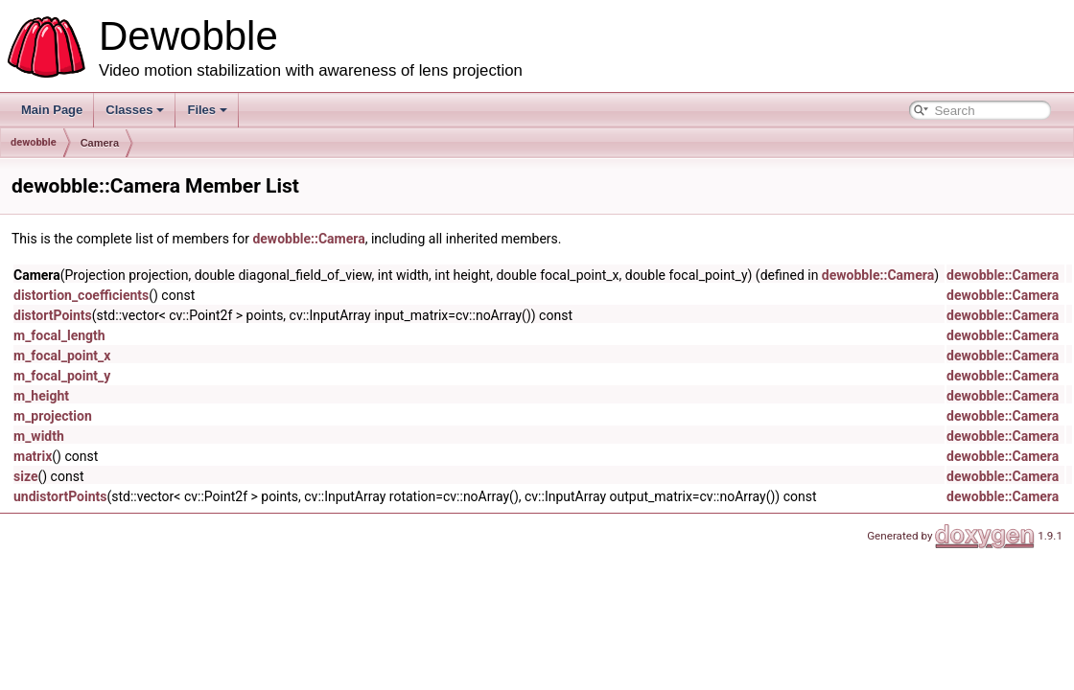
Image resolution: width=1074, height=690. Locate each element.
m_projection (52, 416)
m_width (38, 436)
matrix (32, 456)
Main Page (51, 110)
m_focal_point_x (61, 355)
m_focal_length (59, 335)
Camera (100, 143)
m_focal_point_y (61, 375)
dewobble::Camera (308, 238)
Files (207, 110)
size (25, 476)
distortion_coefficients (81, 295)
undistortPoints (59, 496)
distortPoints (52, 315)
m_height (41, 395)
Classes (134, 110)
